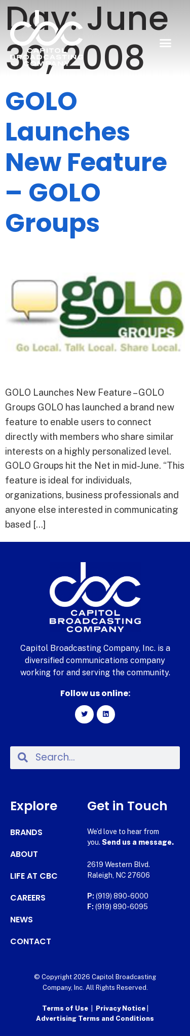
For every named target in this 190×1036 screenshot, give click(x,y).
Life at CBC (34, 876)
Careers (28, 898)
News (21, 920)
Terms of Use (65, 1008)
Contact (30, 942)
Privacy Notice (121, 1008)
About (24, 854)
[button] (165, 43)
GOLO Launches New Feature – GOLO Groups (86, 162)
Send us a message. (138, 842)
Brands (26, 832)
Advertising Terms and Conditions (95, 1018)
